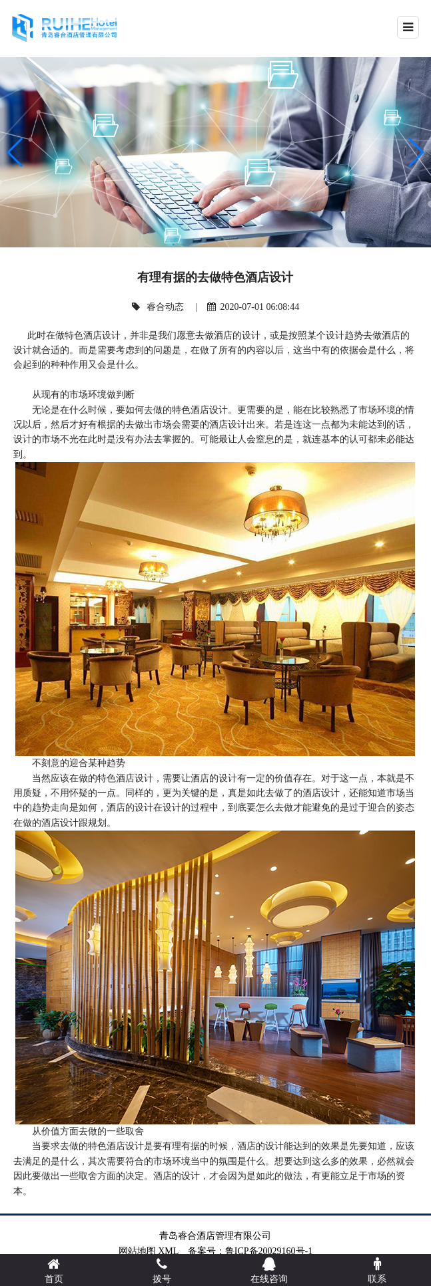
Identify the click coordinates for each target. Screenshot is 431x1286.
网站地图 (137, 1251)
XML (168, 1251)
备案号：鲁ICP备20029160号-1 (255, 1251)
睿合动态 (165, 307)
